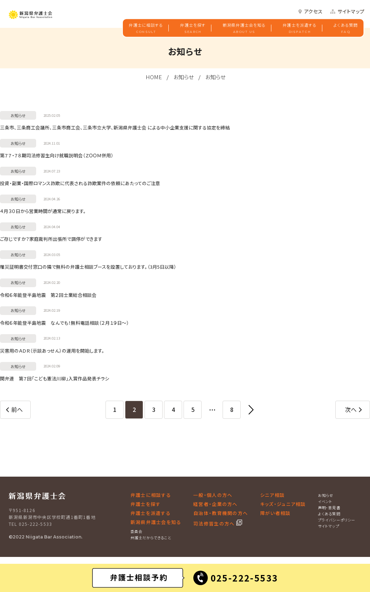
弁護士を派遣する (300, 28)
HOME (154, 77)
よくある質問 (346, 28)
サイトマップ (351, 11)
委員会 (136, 531)
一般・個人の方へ (212, 494)
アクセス (313, 11)
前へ (17, 409)
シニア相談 (272, 494)
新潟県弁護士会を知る (244, 28)
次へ (351, 409)
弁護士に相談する (146, 28)
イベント (325, 501)
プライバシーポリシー (336, 520)
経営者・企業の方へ (215, 504)
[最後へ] (251, 410)
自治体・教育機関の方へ (220, 513)
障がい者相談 (275, 513)
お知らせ (183, 77)
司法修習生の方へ (214, 523)
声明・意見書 (329, 507)
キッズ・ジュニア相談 (283, 504)
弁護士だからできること (150, 537)
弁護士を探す (193, 28)
